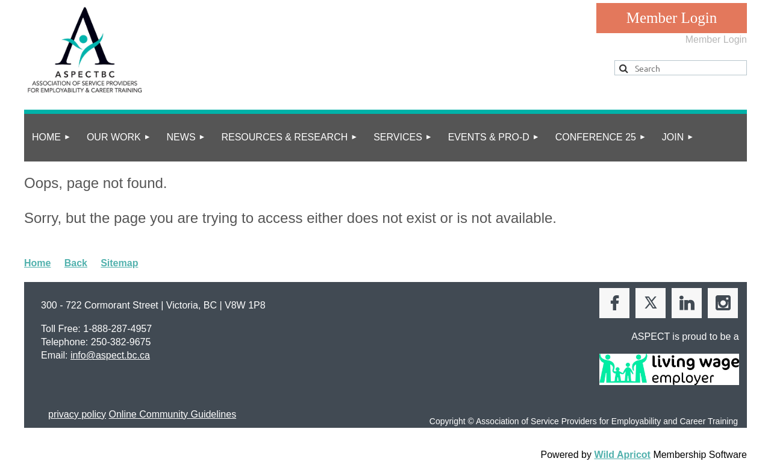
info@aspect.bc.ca (110, 355)
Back (75, 263)
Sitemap (119, 263)
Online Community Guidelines (172, 414)
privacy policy (77, 414)
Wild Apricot (622, 455)
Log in (671, 18)
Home (37, 263)
